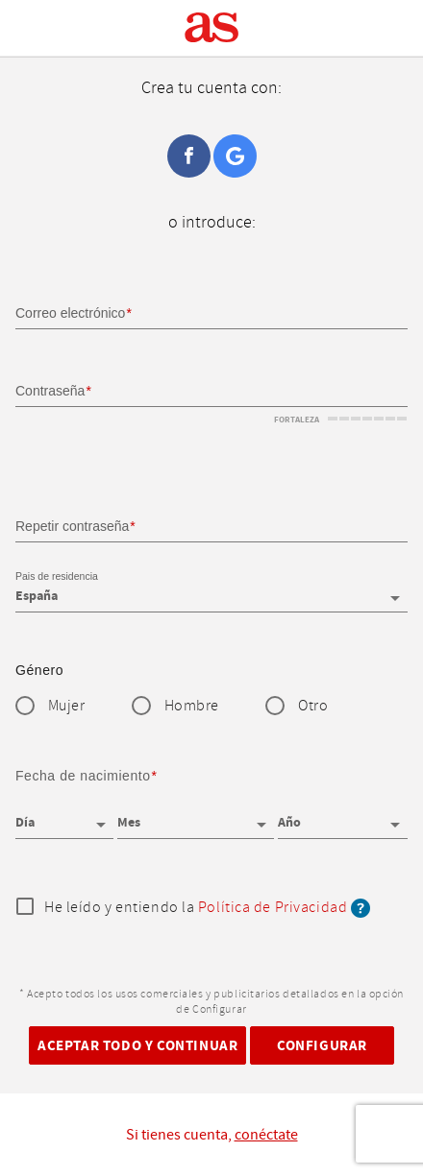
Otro (313, 706)
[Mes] (195, 816)
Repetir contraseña (72, 526)
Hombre (191, 706)
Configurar (322, 1046)
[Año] (343, 816)
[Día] (64, 816)
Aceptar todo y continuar (137, 1046)
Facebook (189, 156)
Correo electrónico (70, 313)
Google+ (235, 156)
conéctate (266, 1134)
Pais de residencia (56, 576)
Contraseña (50, 390)
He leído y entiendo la (207, 908)
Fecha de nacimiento (83, 775)
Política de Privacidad (272, 908)
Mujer (67, 706)
